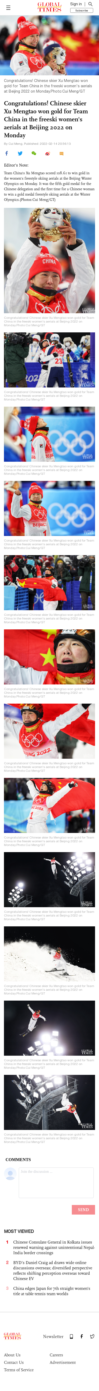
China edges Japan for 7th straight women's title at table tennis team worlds (51, 1291)
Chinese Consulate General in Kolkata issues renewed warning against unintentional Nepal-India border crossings (54, 1247)
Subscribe (82, 10)
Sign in (76, 4)
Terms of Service (19, 1369)
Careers (56, 1354)
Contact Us (14, 1362)
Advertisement (63, 1362)
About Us (12, 1354)
